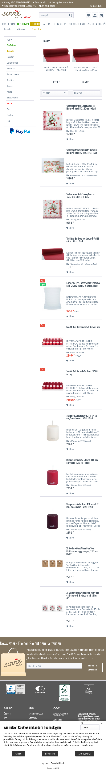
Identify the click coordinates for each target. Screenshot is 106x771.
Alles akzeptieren (85, 753)
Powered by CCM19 (53, 768)
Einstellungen (50, 753)
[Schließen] (102, 723)
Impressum (45, 763)
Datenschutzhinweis (57, 763)
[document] (53, 737)
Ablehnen (18, 753)
